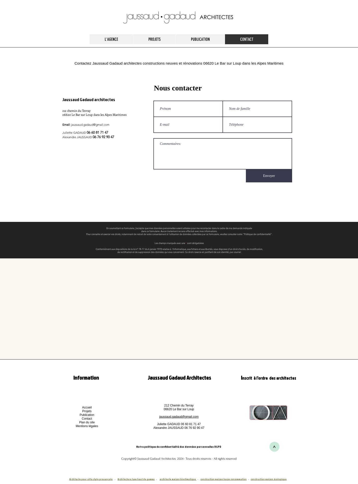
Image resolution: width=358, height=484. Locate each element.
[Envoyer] (269, 175)
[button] (87, 426)
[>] (274, 447)
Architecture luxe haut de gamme (136, 479)
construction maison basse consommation (223, 479)
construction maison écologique (269, 479)
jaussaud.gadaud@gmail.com (90, 124)
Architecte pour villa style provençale (91, 479)
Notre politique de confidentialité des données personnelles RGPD (179, 446)
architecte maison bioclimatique (178, 479)
